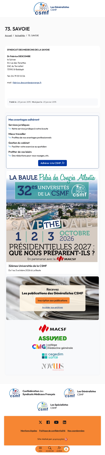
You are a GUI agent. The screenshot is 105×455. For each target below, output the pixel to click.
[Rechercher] (50, 449)
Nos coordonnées (76, 430)
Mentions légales (29, 430)
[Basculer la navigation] (40, 449)
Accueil (8, 35)
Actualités (20, 35)
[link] (60, 439)
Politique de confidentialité (52, 430)
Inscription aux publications (52, 300)
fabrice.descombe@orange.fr (27, 82)
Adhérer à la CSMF (52, 163)
